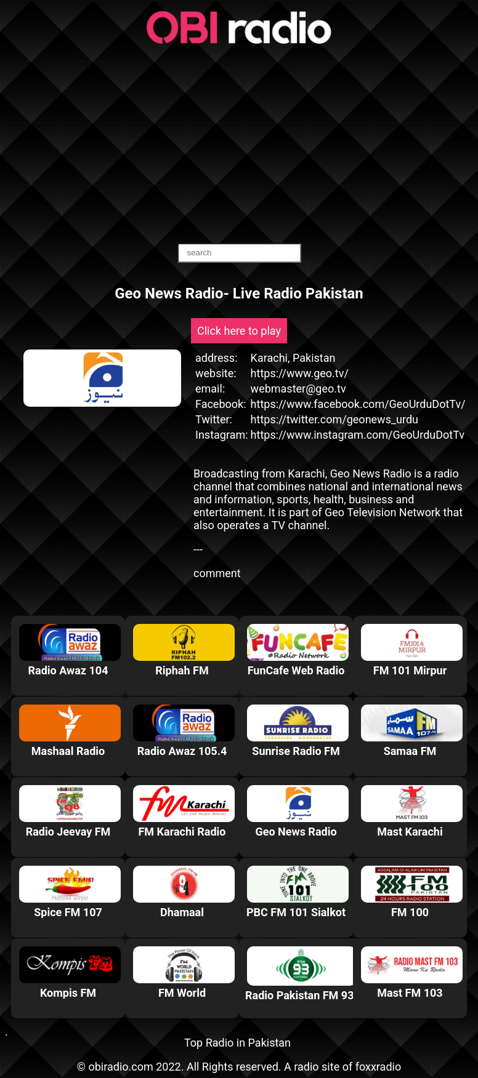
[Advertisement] (239, 144)
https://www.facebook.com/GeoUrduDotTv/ (358, 403)
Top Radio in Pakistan (237, 1042)
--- (198, 549)
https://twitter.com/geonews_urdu (334, 419)
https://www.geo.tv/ (300, 373)
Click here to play (239, 330)
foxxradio (378, 1066)
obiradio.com (120, 1066)
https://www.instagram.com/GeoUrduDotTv (357, 434)
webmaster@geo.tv (298, 388)
